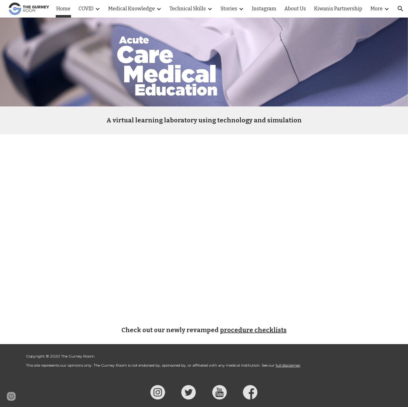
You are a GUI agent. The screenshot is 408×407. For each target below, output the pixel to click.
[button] (400, 8)
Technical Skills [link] (188, 9)
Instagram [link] (264, 9)
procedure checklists (253, 330)
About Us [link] (295, 9)
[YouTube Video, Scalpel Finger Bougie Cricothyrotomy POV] (204, 225)
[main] (204, 120)
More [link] (376, 9)
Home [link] (63, 9)
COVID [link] (86, 9)
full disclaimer (288, 365)
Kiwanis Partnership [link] (338, 9)
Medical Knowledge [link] (131, 9)
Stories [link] (229, 9)
